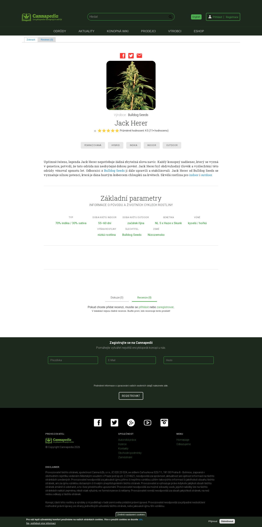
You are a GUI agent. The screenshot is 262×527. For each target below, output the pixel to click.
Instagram (164, 422)
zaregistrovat (165, 307)
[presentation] (131, 375)
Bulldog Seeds (138, 115)
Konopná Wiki (117, 31)
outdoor (206, 175)
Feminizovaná (92, 145)
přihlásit (144, 307)
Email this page (139, 55)
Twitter (131, 55)
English (196, 16)
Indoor (151, 145)
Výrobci (174, 31)
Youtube (147, 422)
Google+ (131, 422)
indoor (194, 175)
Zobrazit (32, 39)
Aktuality (86, 31)
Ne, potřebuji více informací (41, 523)
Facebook (122, 55)
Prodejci (148, 31)
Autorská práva (127, 439)
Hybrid (116, 145)
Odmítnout (227, 521)
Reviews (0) (47, 39)
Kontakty (123, 448)
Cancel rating (95, 130)
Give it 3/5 (108, 130)
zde (140, 519)
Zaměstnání (125, 457)
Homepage (182, 439)
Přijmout (212, 521)
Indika (133, 145)
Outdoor (172, 145)
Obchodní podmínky (130, 452)
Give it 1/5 (99, 130)
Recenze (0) (144, 297)
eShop (199, 31)
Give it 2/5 (104, 130)
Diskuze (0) (117, 297)
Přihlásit (217, 17)
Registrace (232, 17)
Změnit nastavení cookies (131, 514)
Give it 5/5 (117, 130)
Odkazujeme (183, 444)
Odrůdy (59, 31)
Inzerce (122, 444)
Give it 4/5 (112, 130)
